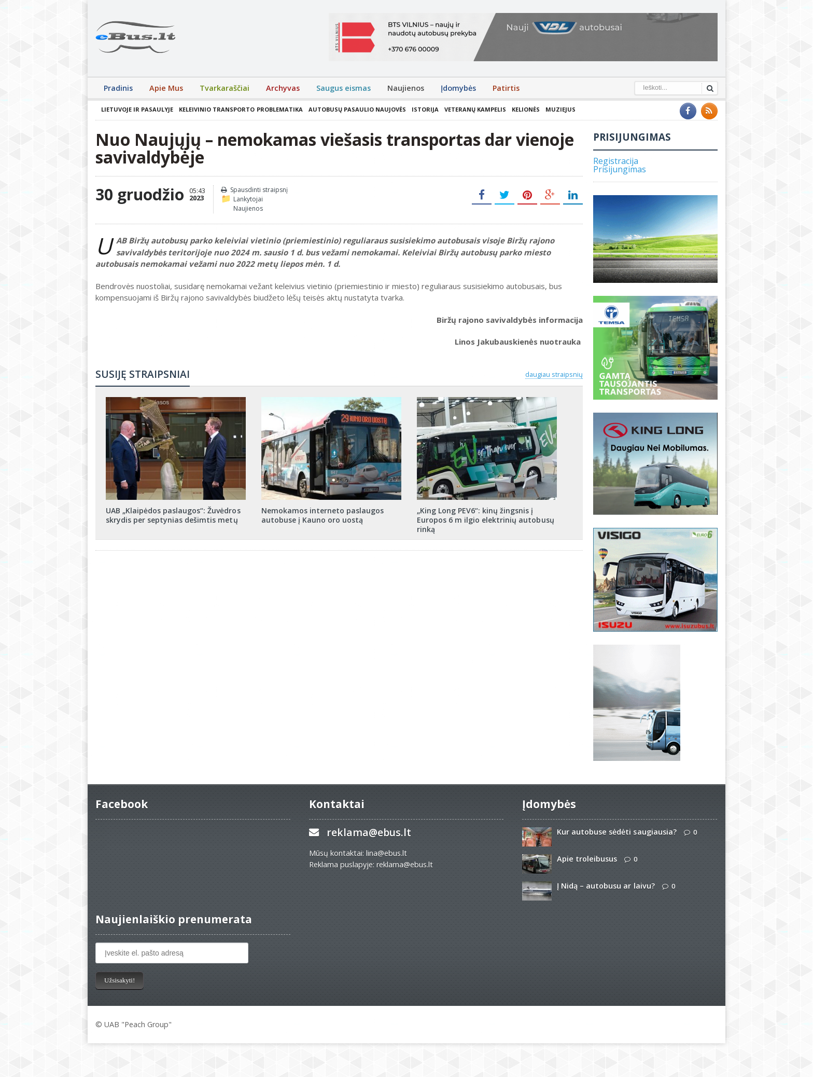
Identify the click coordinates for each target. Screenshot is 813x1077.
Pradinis (118, 88)
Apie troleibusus (587, 859)
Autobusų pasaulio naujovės (356, 109)
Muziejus (560, 109)
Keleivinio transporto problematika (240, 109)
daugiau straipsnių (554, 374)
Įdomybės (458, 88)
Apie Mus (166, 88)
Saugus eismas (343, 88)
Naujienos (405, 88)
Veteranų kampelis (475, 109)
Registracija (615, 161)
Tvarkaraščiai (224, 88)
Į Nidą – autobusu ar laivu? (605, 886)
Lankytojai (248, 199)
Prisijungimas (619, 169)
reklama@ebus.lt (369, 832)
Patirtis (506, 88)
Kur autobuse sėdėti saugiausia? (616, 832)
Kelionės (525, 109)
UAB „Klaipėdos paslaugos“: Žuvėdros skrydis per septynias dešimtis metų (173, 515)
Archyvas (283, 88)
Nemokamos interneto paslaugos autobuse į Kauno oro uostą (322, 515)
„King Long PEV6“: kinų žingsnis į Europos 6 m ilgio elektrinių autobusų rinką (485, 520)
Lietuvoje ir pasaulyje (137, 109)
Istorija (424, 109)
